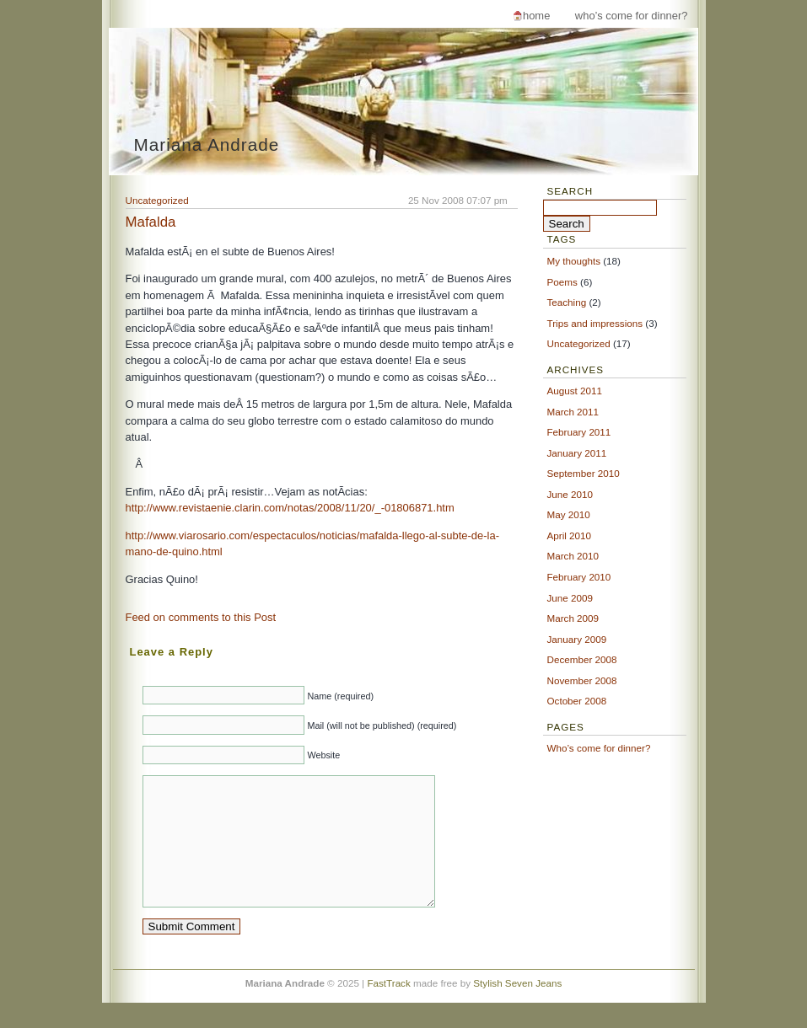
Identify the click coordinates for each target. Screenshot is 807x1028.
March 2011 (573, 411)
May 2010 (568, 514)
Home (536, 15)
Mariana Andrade (207, 144)
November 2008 (582, 680)
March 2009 (573, 618)
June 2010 (570, 494)
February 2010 (579, 576)
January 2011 (577, 452)
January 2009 (577, 639)
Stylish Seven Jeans (517, 1008)
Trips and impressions (595, 323)
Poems (562, 281)
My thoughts (574, 260)
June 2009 (570, 597)
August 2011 (574, 390)
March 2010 (573, 555)
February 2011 (579, 431)
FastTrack (388, 1008)
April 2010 (569, 535)
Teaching (567, 302)
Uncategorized (157, 200)
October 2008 (577, 700)
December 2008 (582, 659)
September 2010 (583, 473)
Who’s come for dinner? (631, 15)
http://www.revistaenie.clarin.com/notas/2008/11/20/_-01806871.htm (290, 507)
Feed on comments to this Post (201, 617)
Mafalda (151, 222)
